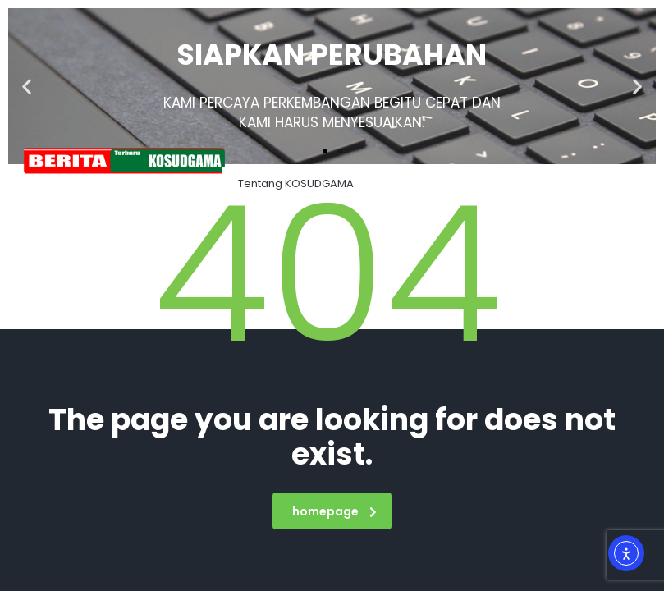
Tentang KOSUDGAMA (296, 183)
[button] (26, 86)
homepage (334, 511)
